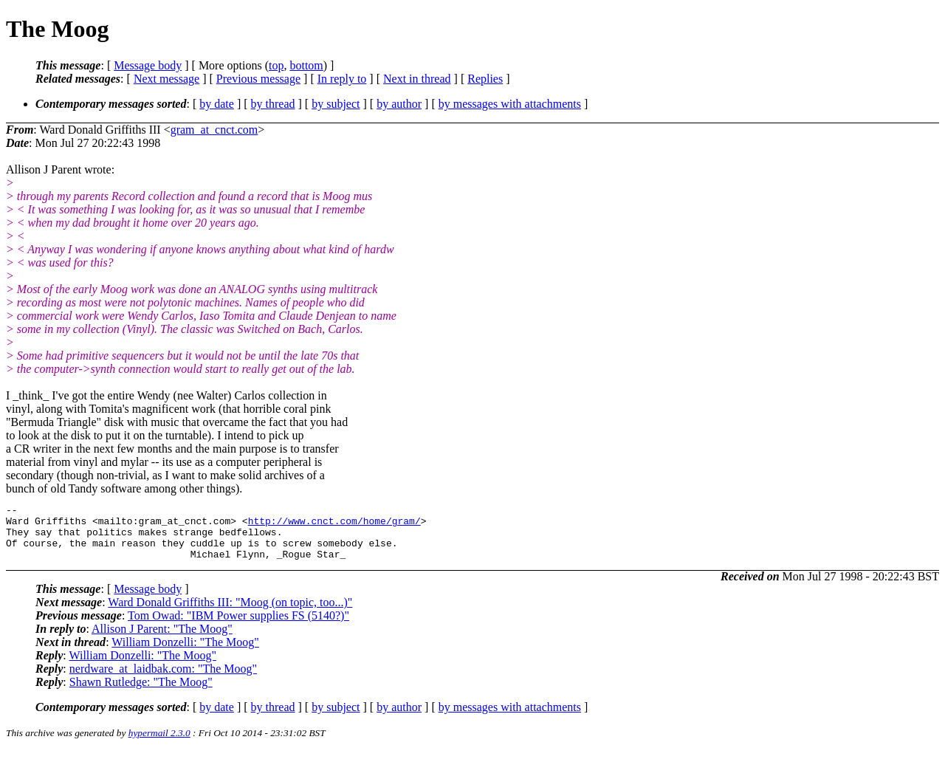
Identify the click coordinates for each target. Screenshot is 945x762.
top (276, 65)
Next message (166, 78)
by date (216, 103)
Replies (485, 78)
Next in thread (417, 78)
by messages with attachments (510, 103)
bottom (306, 65)
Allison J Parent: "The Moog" (162, 640)
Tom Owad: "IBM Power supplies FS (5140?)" (238, 626)
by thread (273, 103)
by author (399, 103)
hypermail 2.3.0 (159, 743)
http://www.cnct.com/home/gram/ (334, 525)
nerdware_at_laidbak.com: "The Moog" (163, 679)
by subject (336, 103)
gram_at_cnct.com (214, 129)
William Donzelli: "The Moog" (185, 653)
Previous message (258, 78)
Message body (148, 65)
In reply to (342, 78)
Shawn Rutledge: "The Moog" (141, 693)
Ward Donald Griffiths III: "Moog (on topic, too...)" (230, 613)
